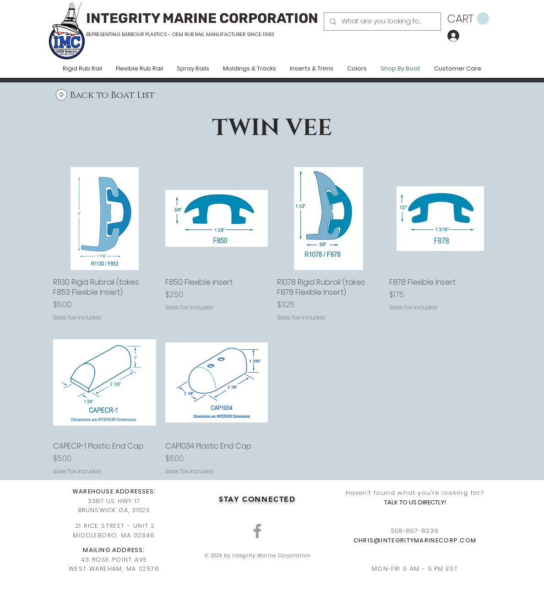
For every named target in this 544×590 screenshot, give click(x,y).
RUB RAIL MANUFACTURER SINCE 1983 (228, 34)
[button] (468, 18)
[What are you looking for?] (381, 21)
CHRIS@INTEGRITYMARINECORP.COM (415, 540)
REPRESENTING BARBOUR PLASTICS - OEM (134, 34)
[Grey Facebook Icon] (257, 531)
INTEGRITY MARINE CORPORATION (202, 18)
